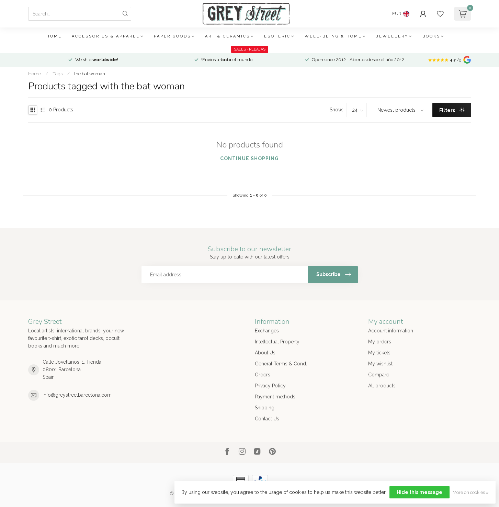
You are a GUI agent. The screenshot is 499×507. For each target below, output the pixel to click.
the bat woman (89, 73)
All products (382, 385)
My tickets (379, 352)
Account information (390, 330)
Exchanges (267, 330)
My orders (379, 341)
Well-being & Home (333, 36)
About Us (265, 352)
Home (54, 36)
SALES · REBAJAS (249, 49)
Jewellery (392, 36)
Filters (451, 110)
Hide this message (419, 492)
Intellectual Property (277, 341)
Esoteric (277, 36)
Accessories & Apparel (106, 36)
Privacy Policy (270, 385)
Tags (58, 73)
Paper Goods (172, 36)
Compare (378, 374)
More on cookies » (471, 492)
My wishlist (380, 363)
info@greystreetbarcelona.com (77, 395)
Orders (262, 374)
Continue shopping (249, 158)
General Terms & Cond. (281, 363)
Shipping (264, 407)
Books (431, 36)
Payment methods (275, 396)
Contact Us (267, 418)
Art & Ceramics (227, 36)
